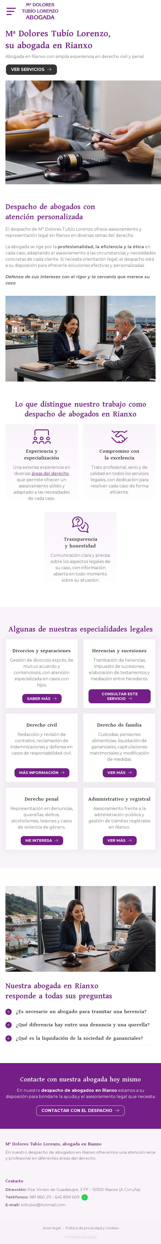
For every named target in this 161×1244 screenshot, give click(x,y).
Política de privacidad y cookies (92, 1228)
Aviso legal (52, 1228)
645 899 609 (67, 1197)
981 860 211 (40, 1197)
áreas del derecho (50, 473)
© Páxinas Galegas (80, 1237)
